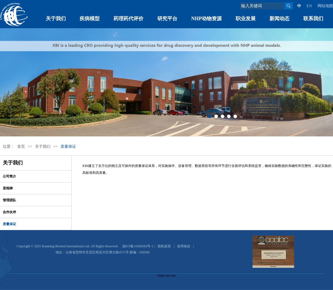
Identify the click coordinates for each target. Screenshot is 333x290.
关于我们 (56, 18)
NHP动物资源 (206, 18)
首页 (21, 146)
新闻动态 (279, 18)
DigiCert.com (166, 276)
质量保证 (68, 146)
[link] (166, 266)
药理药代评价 (128, 18)
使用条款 (183, 246)
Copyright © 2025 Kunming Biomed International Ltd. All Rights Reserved (67, 246)
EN (309, 6)
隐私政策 (164, 246)
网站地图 (325, 6)
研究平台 (167, 18)
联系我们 (313, 18)
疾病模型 (90, 18)
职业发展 (246, 18)
